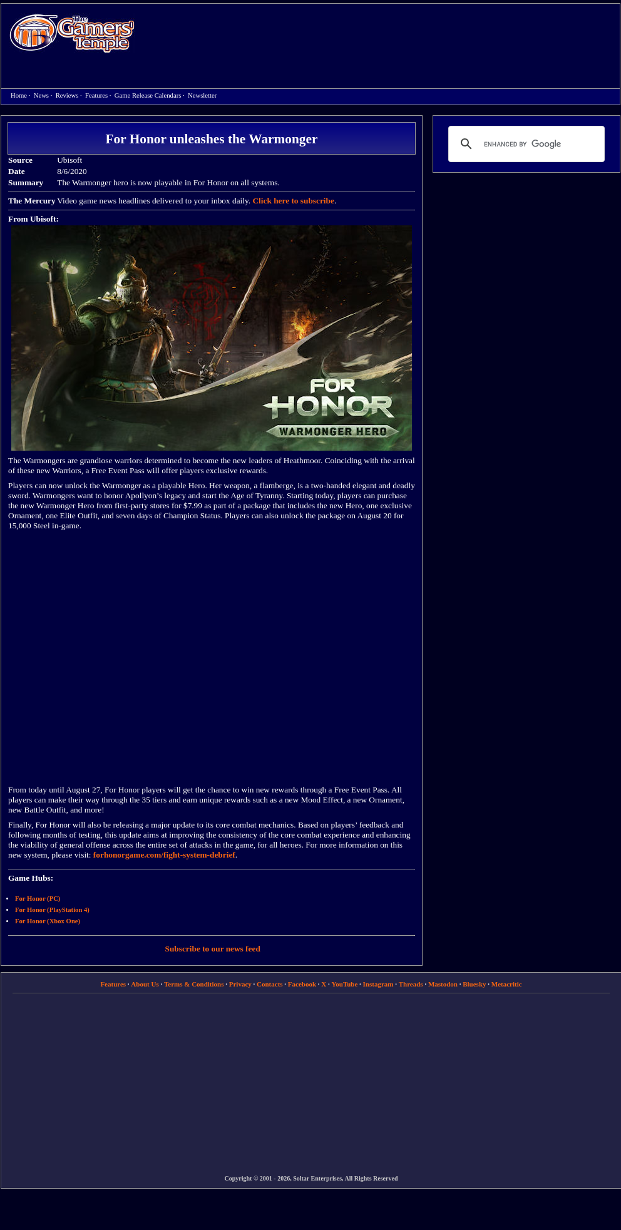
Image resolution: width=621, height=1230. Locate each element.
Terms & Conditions (194, 984)
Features (96, 95)
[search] (524, 143)
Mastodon (443, 984)
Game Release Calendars (148, 95)
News (41, 95)
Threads (411, 984)
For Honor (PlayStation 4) (52, 909)
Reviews (67, 95)
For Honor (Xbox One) (47, 921)
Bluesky (474, 984)
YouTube (345, 984)
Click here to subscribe (293, 200)
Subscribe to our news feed (212, 948)
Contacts (270, 984)
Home (72, 33)
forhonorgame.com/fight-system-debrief (164, 854)
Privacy (240, 984)
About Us (144, 984)
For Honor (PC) (37, 898)
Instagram (378, 984)
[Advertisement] (277, 94)
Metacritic (506, 984)
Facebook (302, 984)
